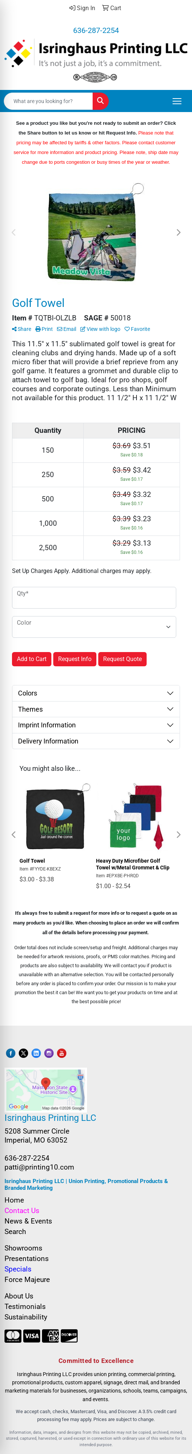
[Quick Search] (48, 101)
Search (15, 1232)
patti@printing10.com (39, 1167)
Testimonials (25, 1307)
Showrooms (23, 1248)
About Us (18, 1296)
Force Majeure (27, 1280)
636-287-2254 (96, 30)
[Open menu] (177, 101)
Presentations (26, 1259)
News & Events (28, 1221)
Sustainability (25, 1317)
